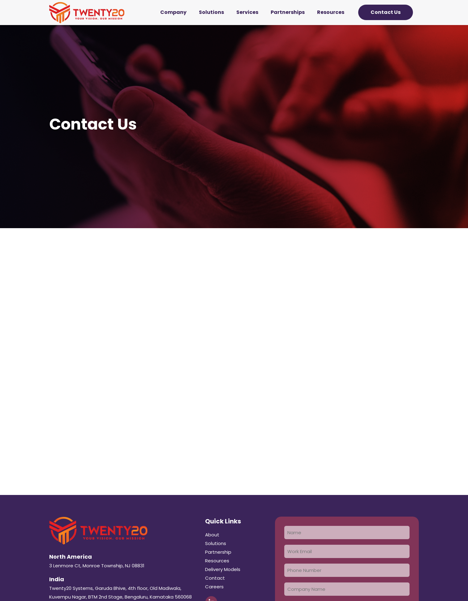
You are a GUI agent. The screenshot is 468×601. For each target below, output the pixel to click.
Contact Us (386, 12)
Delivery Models (222, 569)
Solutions (215, 543)
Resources (217, 560)
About (212, 534)
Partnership (218, 552)
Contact (215, 578)
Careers (214, 586)
